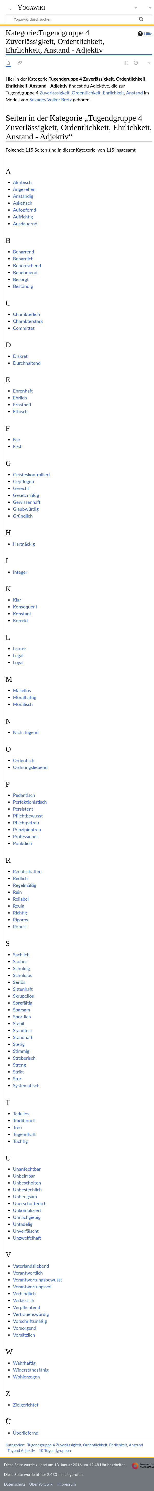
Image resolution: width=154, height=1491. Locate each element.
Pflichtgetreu (26, 822)
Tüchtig (20, 1141)
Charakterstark (28, 321)
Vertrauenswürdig (31, 1314)
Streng (19, 1065)
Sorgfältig (22, 1003)
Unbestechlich (27, 1189)
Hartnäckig (24, 544)
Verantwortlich (28, 1273)
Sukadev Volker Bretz (50, 99)
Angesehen (24, 189)
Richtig (20, 912)
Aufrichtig (23, 216)
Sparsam (21, 1009)
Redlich (20, 878)
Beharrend (23, 251)
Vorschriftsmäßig (30, 1321)
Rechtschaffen (27, 871)
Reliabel (21, 899)
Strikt (18, 1071)
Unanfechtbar (27, 1169)
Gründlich (23, 516)
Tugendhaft (24, 1134)
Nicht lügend (26, 732)
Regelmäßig (24, 885)
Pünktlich (22, 843)
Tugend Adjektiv (21, 1450)
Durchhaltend (27, 363)
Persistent (23, 809)
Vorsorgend (24, 1328)
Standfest (22, 1030)
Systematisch (26, 1085)
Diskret (20, 356)
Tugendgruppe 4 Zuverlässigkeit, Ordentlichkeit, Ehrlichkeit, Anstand (85, 1445)
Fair (16, 439)
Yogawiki (31, 7)
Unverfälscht (26, 1231)
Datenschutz (14, 1484)
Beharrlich (23, 258)
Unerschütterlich (30, 1203)
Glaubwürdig (26, 509)
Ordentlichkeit (86, 92)
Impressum (66, 1484)
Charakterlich (26, 314)
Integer (20, 572)
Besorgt (21, 279)
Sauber (20, 961)
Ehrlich (20, 397)
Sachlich (21, 954)
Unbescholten (27, 1183)
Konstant (22, 613)
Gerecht (21, 488)
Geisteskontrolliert (31, 474)
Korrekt (20, 620)
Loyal (18, 662)
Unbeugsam (25, 1196)
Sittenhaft (23, 989)
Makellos (22, 690)
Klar (17, 600)
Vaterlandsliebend (31, 1266)
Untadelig (22, 1224)
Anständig (23, 196)
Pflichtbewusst (28, 815)
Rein (17, 892)
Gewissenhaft (26, 502)
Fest (17, 446)
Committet (24, 328)
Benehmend (25, 272)
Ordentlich (24, 760)
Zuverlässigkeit (55, 92)
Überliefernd (25, 1433)
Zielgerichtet (25, 1405)
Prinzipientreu (27, 829)
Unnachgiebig (27, 1217)
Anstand (134, 92)
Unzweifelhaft (27, 1238)
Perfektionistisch (30, 802)
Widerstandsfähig (31, 1370)
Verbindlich (24, 1293)
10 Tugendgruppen (55, 1450)
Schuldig (21, 968)
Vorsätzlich (24, 1335)
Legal (18, 655)
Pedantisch (24, 795)
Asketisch (22, 203)
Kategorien (15, 1445)
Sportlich (22, 1016)
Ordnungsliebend (30, 767)
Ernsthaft (22, 404)
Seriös (19, 982)
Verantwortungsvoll (32, 1286)
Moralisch (23, 704)
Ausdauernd (25, 223)
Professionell (26, 836)
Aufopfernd (24, 210)
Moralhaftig (24, 697)
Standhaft (22, 1037)
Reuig (18, 906)
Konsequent (25, 606)
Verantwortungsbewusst (37, 1279)
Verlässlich (23, 1300)
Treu (17, 1127)
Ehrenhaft (23, 391)
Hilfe (144, 33)
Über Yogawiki (41, 1484)
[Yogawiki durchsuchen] (79, 19)
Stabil (18, 1023)
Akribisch (22, 182)
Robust (20, 926)
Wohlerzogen (26, 1376)
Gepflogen (23, 481)
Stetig (19, 1044)
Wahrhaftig (24, 1363)
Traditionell (24, 1120)
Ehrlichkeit (113, 92)
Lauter (19, 648)
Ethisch (20, 411)
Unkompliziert (27, 1210)
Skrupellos (23, 996)
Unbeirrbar (24, 1176)
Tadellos (21, 1113)
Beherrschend (27, 265)
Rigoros (20, 919)
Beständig (23, 286)
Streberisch (24, 1058)
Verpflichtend (26, 1307)
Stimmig (21, 1051)
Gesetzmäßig (26, 495)
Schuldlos (22, 975)
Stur (17, 1078)
